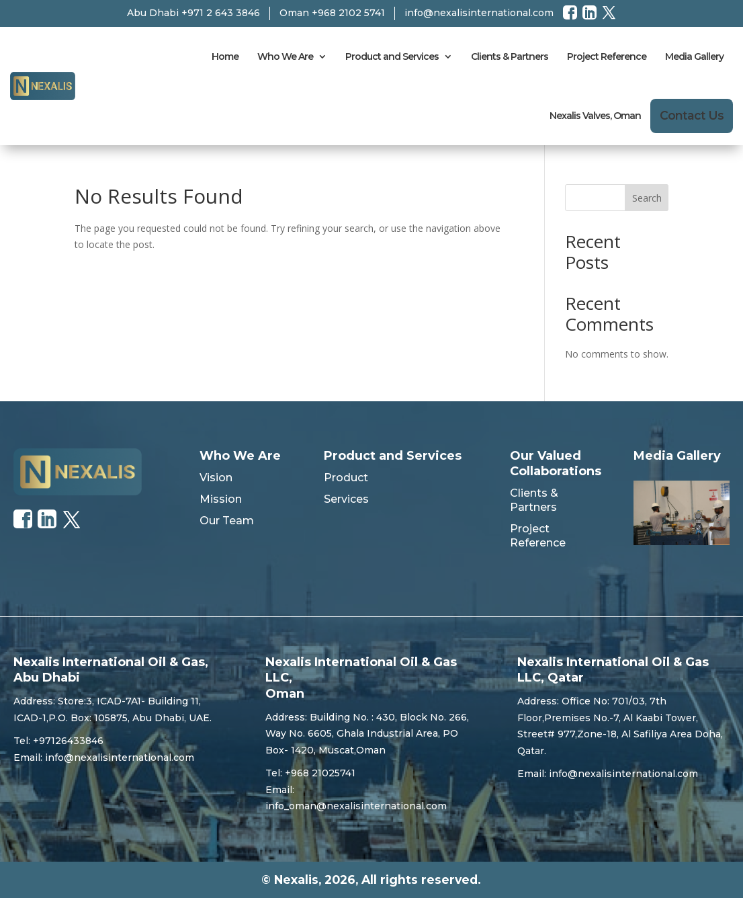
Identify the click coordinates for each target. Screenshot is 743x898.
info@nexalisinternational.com (479, 13)
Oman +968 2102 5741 (332, 13)
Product (346, 477)
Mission (221, 499)
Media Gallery (694, 56)
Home (225, 56)
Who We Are (285, 56)
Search (647, 198)
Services (346, 499)
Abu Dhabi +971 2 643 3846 (193, 13)
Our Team (227, 520)
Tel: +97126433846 (58, 741)
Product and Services (392, 56)
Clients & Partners (509, 56)
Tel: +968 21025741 (310, 773)
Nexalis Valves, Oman (595, 116)
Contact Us (692, 115)
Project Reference (606, 56)
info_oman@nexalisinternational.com (356, 806)
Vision (216, 477)
